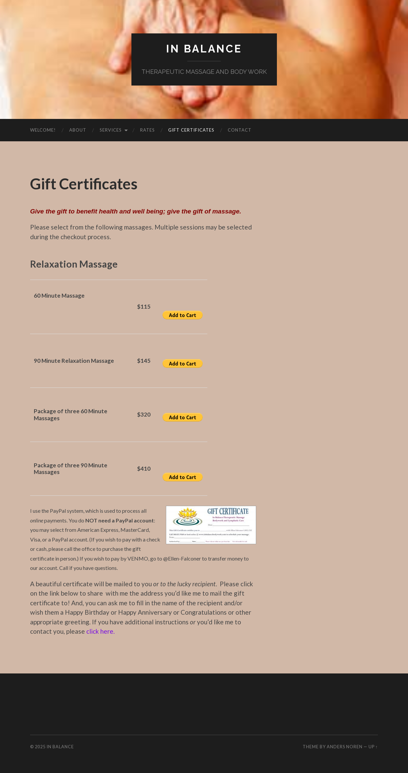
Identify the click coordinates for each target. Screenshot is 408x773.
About (77, 130)
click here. (100, 631)
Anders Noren (345, 746)
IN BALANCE (204, 48)
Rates (147, 130)
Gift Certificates (191, 130)
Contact (239, 130)
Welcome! (43, 130)
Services (111, 130)
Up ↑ (373, 746)
